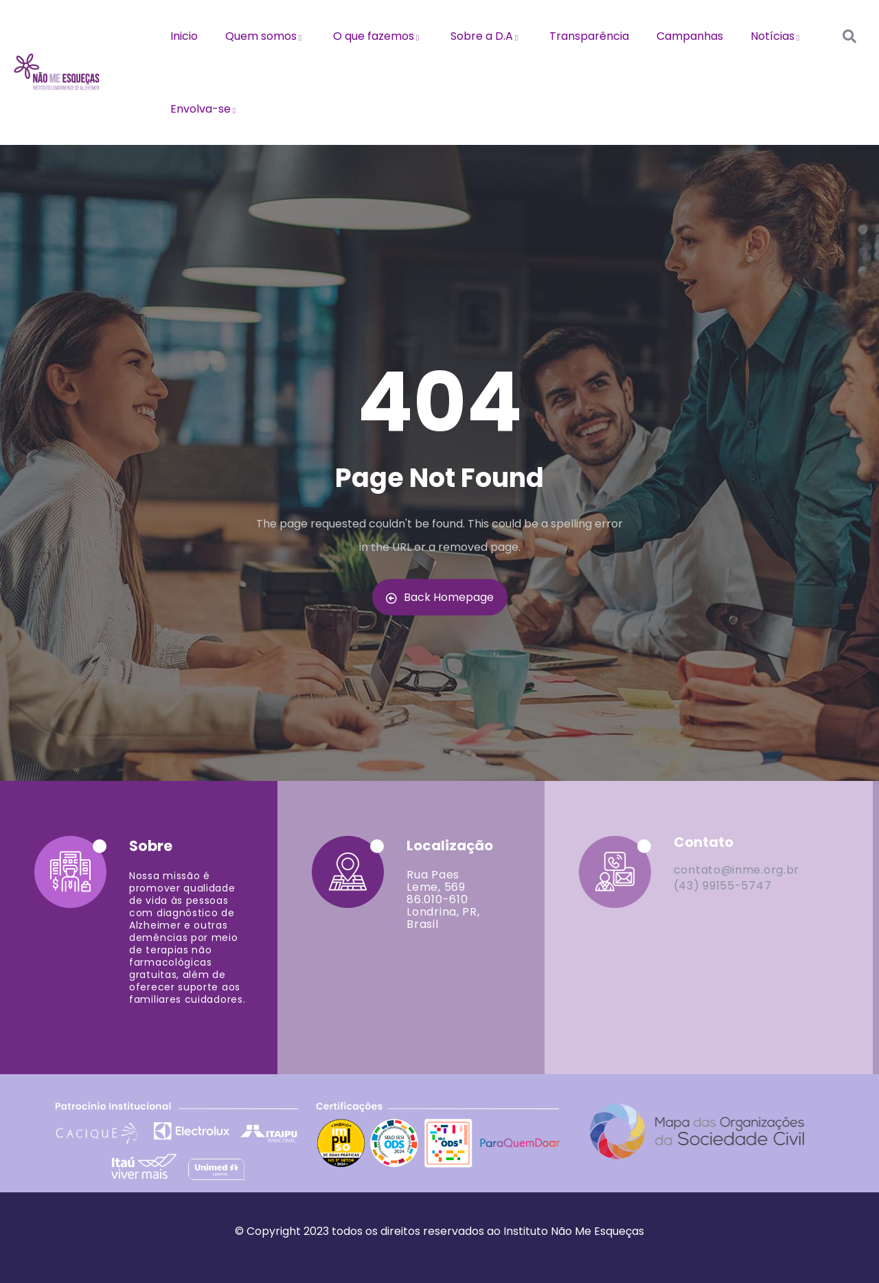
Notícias (777, 36)
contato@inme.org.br (736, 870)
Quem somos (265, 36)
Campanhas (690, 36)
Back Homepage (440, 597)
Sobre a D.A (486, 36)
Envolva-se (205, 109)
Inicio (184, 36)
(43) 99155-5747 (723, 886)
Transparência (589, 36)
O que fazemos (378, 36)
